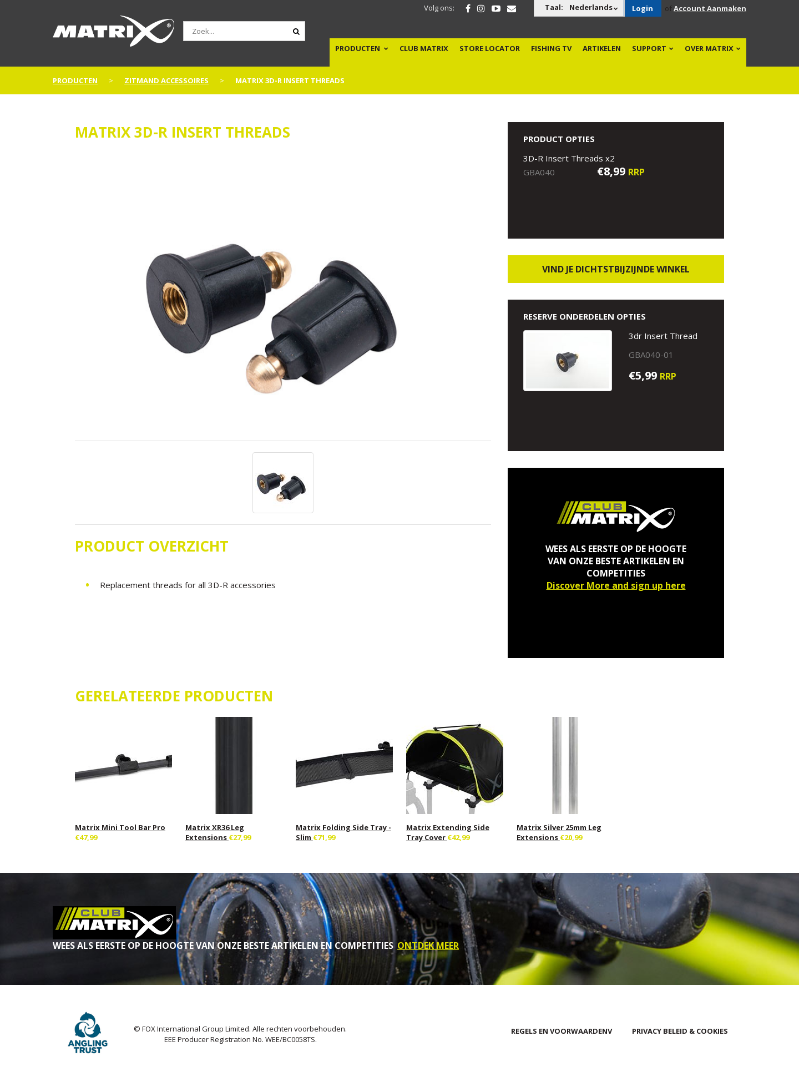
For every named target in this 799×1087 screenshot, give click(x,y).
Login (642, 8)
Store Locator (489, 48)
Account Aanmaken (710, 8)
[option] (283, 297)
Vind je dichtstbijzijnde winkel (616, 269)
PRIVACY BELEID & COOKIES (680, 1031)
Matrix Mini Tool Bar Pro (120, 827)
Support (649, 48)
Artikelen (602, 48)
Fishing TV (551, 48)
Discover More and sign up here (616, 585)
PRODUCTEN (357, 48)
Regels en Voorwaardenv (561, 1031)
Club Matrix (424, 48)
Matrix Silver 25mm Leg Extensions (559, 832)
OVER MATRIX (709, 48)
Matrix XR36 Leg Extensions (214, 832)
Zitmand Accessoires (166, 80)
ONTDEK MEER (428, 945)
